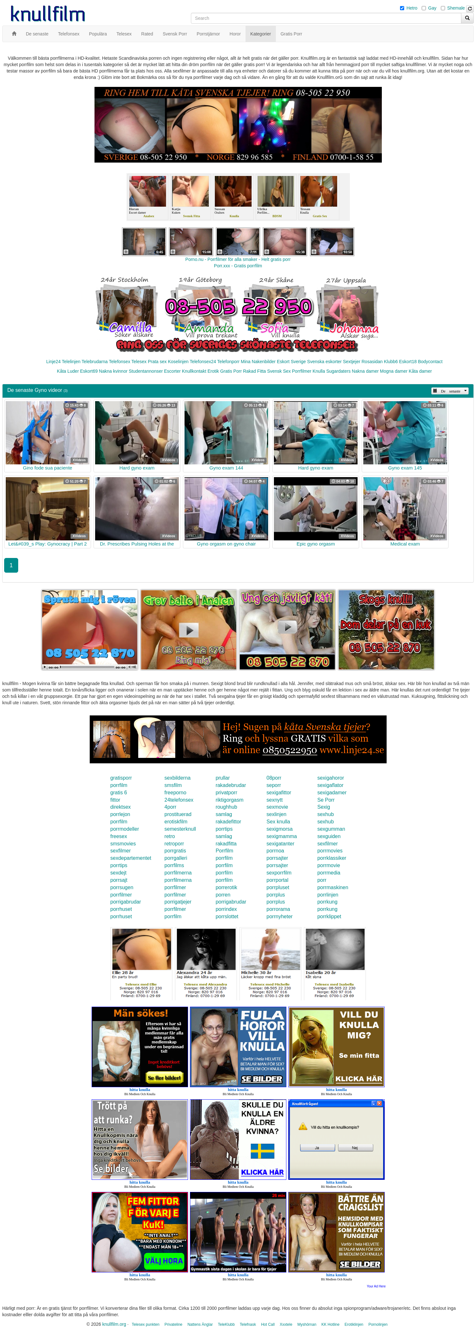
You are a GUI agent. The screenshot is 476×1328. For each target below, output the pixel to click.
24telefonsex (178, 800)
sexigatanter (280, 843)
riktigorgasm (229, 800)
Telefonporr (228, 361)
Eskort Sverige (291, 361)
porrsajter (277, 858)
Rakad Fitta (254, 371)
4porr (170, 807)
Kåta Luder (68, 371)
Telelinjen (71, 361)
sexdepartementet (130, 858)
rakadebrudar (230, 785)
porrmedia (328, 872)
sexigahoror (330, 778)
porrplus (276, 894)
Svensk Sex (279, 371)
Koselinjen (178, 361)
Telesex (139, 361)
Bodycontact (430, 361)
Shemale (456, 8)
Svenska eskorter (324, 361)
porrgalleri (175, 858)
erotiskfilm (175, 821)
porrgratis (175, 850)
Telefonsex (119, 361)
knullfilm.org (114, 1324)
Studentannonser (146, 371)
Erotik (213, 371)
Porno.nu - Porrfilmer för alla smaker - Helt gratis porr (238, 259)
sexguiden (329, 836)
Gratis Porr (231, 371)
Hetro (411, 8)
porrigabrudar (125, 901)
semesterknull (180, 829)
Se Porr (326, 800)
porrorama (278, 909)
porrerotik (226, 887)
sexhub (325, 814)
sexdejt (118, 872)
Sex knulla (278, 821)
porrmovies (330, 850)
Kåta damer (420, 371)
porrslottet (226, 916)
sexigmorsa (280, 829)
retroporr (174, 843)
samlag (223, 814)
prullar (222, 778)
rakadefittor (228, 821)
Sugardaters (338, 371)
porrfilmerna (178, 872)
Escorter (172, 371)
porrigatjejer (177, 901)
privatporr (226, 792)
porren (222, 894)
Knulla (319, 371)
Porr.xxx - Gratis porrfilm (238, 265)
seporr (274, 785)
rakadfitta (226, 843)
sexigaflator (330, 785)
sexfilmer (327, 843)
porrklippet (329, 916)
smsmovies (123, 843)
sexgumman (331, 829)
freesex (118, 836)
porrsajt (118, 880)
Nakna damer (365, 371)
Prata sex (157, 361)
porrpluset (278, 887)
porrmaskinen (332, 887)
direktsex (120, 807)
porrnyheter (280, 916)
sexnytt (275, 800)
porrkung (327, 901)
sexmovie (277, 807)
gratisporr (121, 778)
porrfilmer (175, 887)
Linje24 (53, 361)
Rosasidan (371, 361)
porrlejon (120, 814)
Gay (432, 8)
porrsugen (121, 887)
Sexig (323, 807)
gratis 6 (118, 792)
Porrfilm (224, 850)
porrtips (223, 829)
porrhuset (121, 909)
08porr (274, 778)
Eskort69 (89, 371)
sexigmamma (282, 836)
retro (169, 836)
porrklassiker (331, 858)
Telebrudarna (95, 361)
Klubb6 (391, 361)
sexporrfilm (279, 872)
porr (321, 880)
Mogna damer (393, 371)
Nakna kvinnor (113, 371)
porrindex (226, 909)
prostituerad (178, 814)
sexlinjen (276, 814)
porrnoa (275, 850)
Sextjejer (351, 361)
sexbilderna (177, 778)
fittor (115, 800)
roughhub (226, 807)
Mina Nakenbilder (258, 361)
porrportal (277, 880)
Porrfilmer (302, 371)
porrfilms (174, 865)
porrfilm (118, 785)
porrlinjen (327, 894)
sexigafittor (279, 792)
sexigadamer (332, 792)
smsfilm (173, 785)
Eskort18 (408, 361)
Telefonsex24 (203, 361)
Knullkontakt (194, 371)
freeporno (175, 792)
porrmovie (328, 865)
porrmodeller (124, 829)
